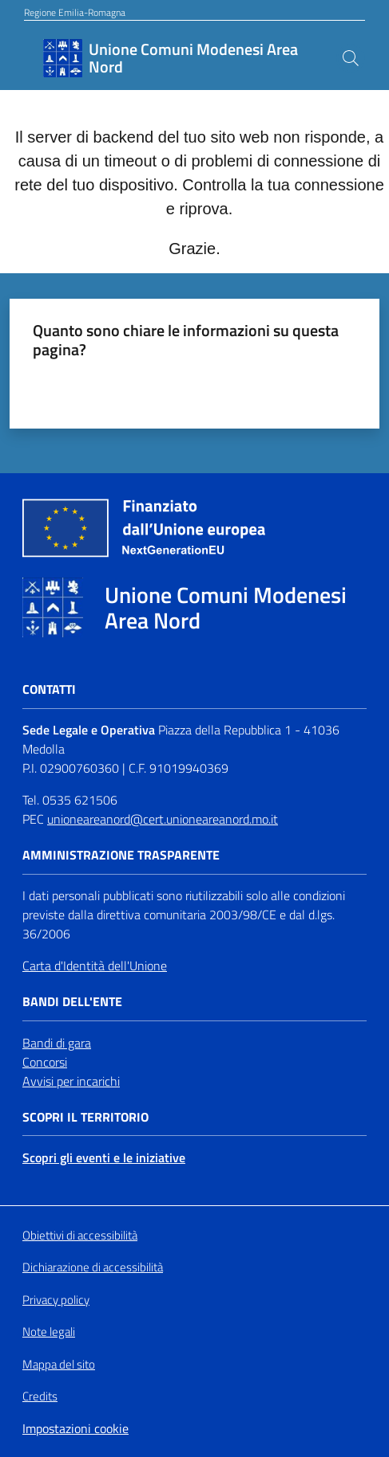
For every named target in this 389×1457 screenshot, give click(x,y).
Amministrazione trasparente (121, 855)
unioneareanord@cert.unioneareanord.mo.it (162, 818)
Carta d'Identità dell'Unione (94, 965)
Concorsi (44, 1061)
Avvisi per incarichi (71, 1081)
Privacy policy (55, 1300)
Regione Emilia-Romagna (74, 13)
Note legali (48, 1331)
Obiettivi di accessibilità (79, 1235)
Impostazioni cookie (75, 1428)
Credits (40, 1396)
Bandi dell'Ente (72, 1001)
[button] (350, 58)
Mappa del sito (58, 1364)
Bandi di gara (56, 1042)
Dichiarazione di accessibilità (92, 1267)
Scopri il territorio (85, 1117)
